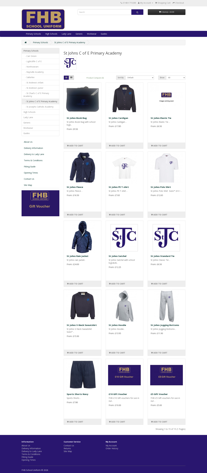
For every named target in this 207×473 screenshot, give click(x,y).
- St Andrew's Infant (33, 82)
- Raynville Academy (33, 72)
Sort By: (121, 77)
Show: (162, 77)
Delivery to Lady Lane (34, 154)
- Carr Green (30, 56)
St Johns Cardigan (118, 118)
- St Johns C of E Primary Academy (40, 101)
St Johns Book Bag (77, 118)
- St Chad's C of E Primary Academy (36, 94)
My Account (111, 445)
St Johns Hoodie (117, 325)
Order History (112, 448)
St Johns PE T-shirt (119, 187)
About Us (28, 141)
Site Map (28, 185)
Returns (67, 448)
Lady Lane (66, 33)
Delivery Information (33, 148)
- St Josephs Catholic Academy (38, 106)
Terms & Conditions (33, 160)
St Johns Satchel (117, 256)
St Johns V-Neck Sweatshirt (82, 325)
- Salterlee (28, 77)
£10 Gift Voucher (118, 394)
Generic (79, 33)
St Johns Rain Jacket (77, 256)
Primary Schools (33, 33)
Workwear (91, 33)
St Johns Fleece (75, 187)
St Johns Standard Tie (162, 256)
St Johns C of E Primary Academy (69, 42)
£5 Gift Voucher (159, 394)
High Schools (51, 33)
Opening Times (31, 172)
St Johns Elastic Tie (161, 118)
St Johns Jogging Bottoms (165, 325)
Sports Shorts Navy (77, 394)
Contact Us (29, 179)
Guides (104, 33)
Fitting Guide (30, 166)
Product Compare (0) (95, 78)
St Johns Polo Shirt (161, 187)
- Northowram (31, 66)
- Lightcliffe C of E (32, 61)
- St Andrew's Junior (33, 88)
